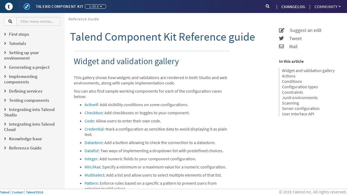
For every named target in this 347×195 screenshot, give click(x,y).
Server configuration (301, 108)
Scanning (290, 103)
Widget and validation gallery (308, 70)
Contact (17, 192)
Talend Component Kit (59, 6)
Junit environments (300, 97)
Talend (4, 192)
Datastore (93, 142)
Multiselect (94, 175)
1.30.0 (95, 6)
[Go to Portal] (9, 6)
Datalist (91, 150)
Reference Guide (84, 19)
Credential (94, 129)
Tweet (290, 38)
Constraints (292, 92)
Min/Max (92, 167)
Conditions (292, 81)
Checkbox (93, 112)
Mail (288, 46)
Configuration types (300, 86)
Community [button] (327, 6)
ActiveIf (91, 104)
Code (89, 120)
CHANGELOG (293, 6)
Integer (91, 158)
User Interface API (298, 113)
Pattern (91, 183)
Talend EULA (34, 192)
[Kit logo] (27, 6)
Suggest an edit (300, 30)
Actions (288, 76)
